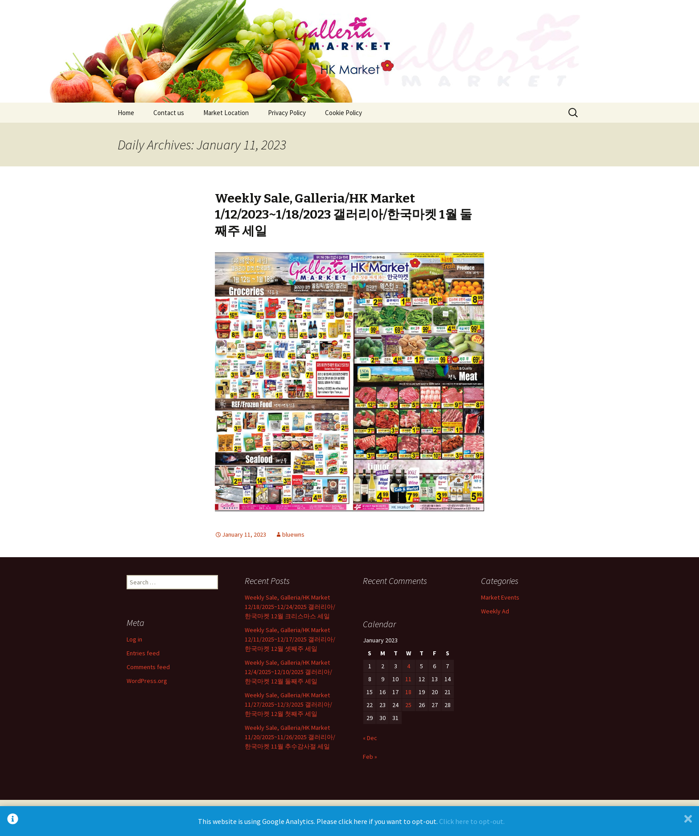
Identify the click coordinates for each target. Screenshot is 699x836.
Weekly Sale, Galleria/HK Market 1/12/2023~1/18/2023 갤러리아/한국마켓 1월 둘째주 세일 (343, 214)
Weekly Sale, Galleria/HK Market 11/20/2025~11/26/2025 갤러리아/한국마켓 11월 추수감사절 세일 (290, 737)
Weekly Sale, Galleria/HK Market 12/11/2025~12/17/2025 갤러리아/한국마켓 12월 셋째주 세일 (290, 639)
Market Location (226, 112)
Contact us (168, 112)
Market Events (500, 597)
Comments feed (148, 667)
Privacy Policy (287, 112)
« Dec (370, 738)
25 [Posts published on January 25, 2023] (408, 705)
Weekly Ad (495, 611)
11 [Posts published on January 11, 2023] (408, 679)
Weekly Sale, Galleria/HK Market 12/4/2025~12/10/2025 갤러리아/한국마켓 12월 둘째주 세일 (288, 671)
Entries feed (143, 653)
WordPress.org (147, 681)
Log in (134, 639)
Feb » (370, 757)
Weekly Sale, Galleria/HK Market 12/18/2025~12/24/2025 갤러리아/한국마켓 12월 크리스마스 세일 (290, 606)
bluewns (293, 534)
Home (126, 112)
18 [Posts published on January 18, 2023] (408, 692)
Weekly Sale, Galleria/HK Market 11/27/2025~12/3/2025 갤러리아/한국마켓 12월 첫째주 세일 (288, 704)
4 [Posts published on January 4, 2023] (408, 666)
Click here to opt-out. (472, 821)
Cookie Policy (343, 112)
